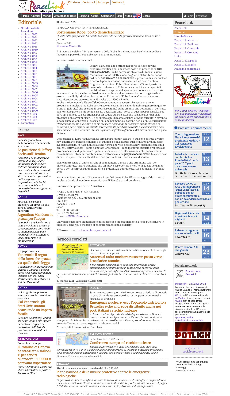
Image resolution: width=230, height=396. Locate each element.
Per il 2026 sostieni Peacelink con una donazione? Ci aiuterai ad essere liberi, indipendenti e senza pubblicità (193, 115)
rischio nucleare (86, 230)
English (137, 15)
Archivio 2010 (29, 80)
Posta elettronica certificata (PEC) (192, 394)
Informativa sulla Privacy (125, 394)
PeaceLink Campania (186, 48)
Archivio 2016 (29, 61)
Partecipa (103, 2)
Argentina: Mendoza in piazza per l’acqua (35, 216)
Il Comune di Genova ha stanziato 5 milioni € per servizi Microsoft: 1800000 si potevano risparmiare (34, 355)
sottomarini (104, 230)
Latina (22, 197)
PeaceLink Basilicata (186, 44)
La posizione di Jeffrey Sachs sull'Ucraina (35, 152)
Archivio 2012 (29, 74)
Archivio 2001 (29, 107)
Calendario (107, 15)
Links (177, 56)
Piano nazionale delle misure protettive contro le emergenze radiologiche (103, 374)
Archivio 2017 (29, 58)
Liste (119, 15)
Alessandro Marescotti (69, 46)
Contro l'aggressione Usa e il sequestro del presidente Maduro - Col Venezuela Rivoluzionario (187, 140)
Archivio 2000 (29, 110)
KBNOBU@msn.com (77, 216)
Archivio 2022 (29, 43)
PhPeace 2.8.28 (105, 394)
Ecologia (84, 15)
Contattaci (88, 2)
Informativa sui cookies (148, 394)
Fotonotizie (27, 122)
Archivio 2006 (29, 92)
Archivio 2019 (29, 52)
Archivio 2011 (29, 77)
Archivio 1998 (29, 116)
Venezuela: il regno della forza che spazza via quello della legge (34, 259)
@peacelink (181, 284)
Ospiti (95, 15)
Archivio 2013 (29, 71)
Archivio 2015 (29, 64)
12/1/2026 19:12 (197, 284)
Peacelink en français (187, 68)
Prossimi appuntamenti (194, 128)
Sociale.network (185, 265)
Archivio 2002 (29, 104)
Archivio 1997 (29, 119)
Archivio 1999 (29, 113)
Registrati (201, 15)
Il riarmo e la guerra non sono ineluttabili (187, 232)
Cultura (35, 15)
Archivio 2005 (29, 95)
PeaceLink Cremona (186, 52)
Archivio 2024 (29, 37)
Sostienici (118, 2)
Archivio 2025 (29, 34)
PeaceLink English (185, 64)
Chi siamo (74, 2)
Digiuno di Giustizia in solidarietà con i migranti (187, 216)
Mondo (47, 15)
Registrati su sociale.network (193, 349)
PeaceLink (184, 22)
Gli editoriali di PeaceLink (30, 29)
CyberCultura (28, 338)
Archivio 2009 (29, 83)
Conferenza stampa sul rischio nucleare (120, 343)
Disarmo (96, 287)
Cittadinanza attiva (65, 15)
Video (128, 15)
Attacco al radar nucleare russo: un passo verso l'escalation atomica (126, 259)
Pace (26, 15)
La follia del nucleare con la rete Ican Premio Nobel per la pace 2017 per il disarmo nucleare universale (187, 162)
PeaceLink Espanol (185, 60)
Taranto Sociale (101, 334)
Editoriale (29, 22)
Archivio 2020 (29, 49)
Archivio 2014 (29, 67)
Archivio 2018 (29, 55)
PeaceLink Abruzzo (185, 40)
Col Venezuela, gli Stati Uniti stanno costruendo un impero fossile (35, 308)
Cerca (146, 15)
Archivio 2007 (29, 89)
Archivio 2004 (29, 98)
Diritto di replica (168, 394)
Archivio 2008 (29, 86)
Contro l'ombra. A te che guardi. (186, 248)
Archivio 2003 (29, 101)
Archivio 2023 (29, 40)
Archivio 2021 (29, 46)
